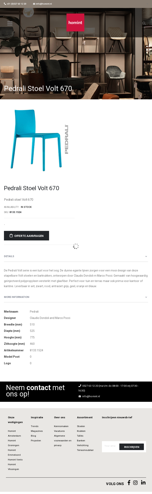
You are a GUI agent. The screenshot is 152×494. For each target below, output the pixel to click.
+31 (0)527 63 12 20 (15, 4)
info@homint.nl (42, 4)
